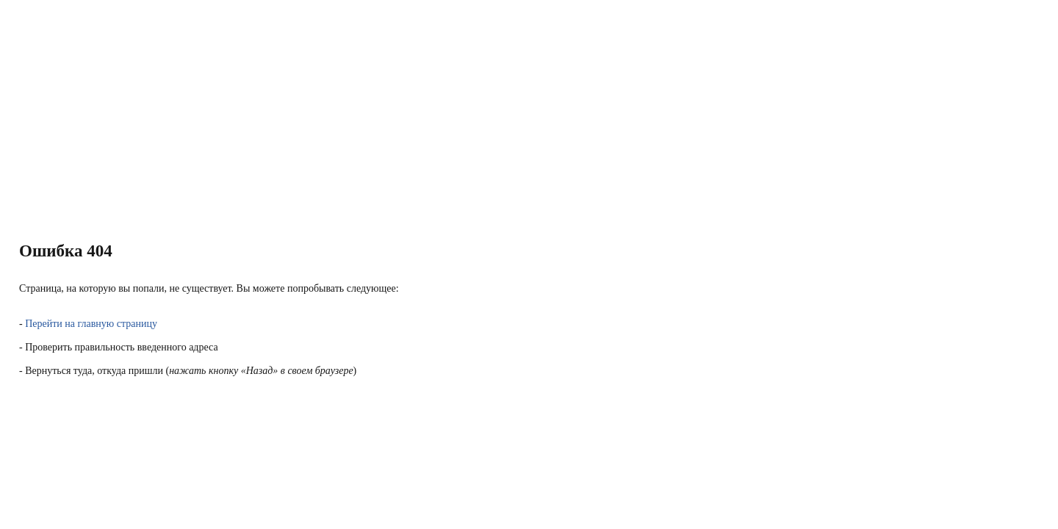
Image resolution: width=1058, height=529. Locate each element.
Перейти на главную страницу (91, 323)
